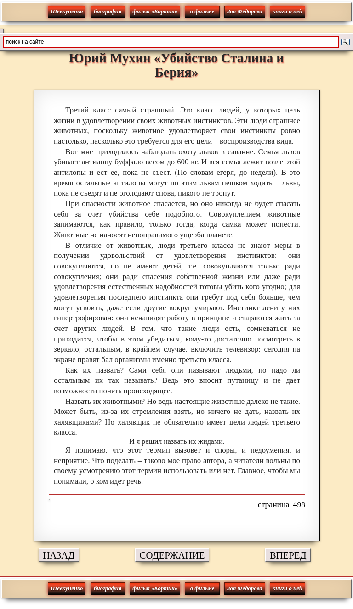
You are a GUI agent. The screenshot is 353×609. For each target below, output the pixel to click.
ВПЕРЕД (288, 555)
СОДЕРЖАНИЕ (172, 555)
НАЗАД (58, 555)
